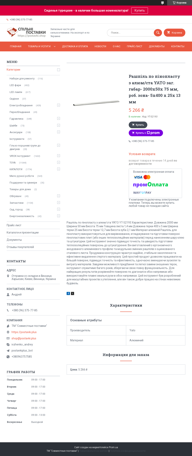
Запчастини (17, 202)
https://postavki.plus (24, 332)
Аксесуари (16, 132)
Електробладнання (21, 105)
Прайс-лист (134, 46)
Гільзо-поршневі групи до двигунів (25, 147)
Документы (157, 46)
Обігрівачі (15, 196)
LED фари (15, 85)
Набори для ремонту (22, 78)
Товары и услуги (39, 46)
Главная (15, 46)
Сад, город (16, 209)
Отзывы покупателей (20, 247)
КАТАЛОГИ (16, 169)
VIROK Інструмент (20, 155)
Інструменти (17, 138)
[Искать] (158, 32)
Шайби (13, 125)
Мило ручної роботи (22, 175)
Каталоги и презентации (23, 232)
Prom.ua (113, 447)
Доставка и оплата (75, 46)
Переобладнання (20, 112)
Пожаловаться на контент (93, 451)
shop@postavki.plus (24, 338)
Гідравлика (16, 118)
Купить (139, 10)
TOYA (13, 162)
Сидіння (14, 98)
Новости (100, 46)
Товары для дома (20, 189)
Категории (13, 69)
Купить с (148, 133)
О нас (116, 46)
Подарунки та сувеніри (23, 182)
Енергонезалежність (22, 216)
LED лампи (16, 92)
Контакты (177, 46)
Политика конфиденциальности (128, 451)
